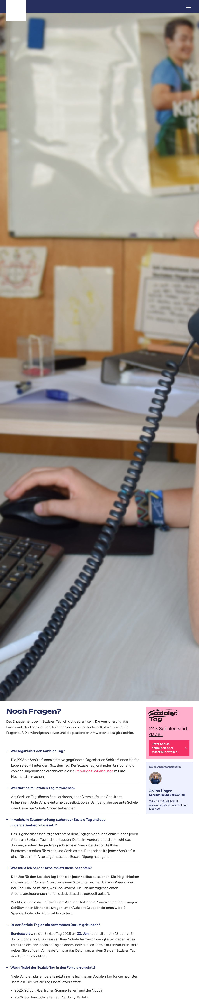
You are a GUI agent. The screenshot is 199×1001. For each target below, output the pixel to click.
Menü (188, 4)
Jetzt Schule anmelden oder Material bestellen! (165, 748)
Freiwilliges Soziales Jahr (94, 771)
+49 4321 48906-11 (166, 801)
